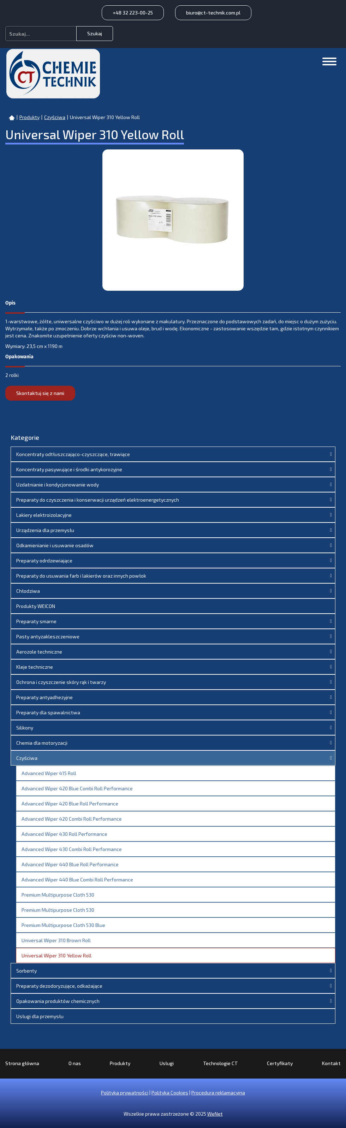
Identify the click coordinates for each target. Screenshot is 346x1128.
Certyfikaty (280, 1063)
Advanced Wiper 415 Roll (49, 773)
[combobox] (41, 33)
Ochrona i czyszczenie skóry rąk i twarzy (61, 682)
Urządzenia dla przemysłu (45, 530)
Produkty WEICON (35, 606)
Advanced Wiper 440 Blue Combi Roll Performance (77, 879)
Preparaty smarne (36, 621)
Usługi (167, 1063)
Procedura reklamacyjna (218, 1092)
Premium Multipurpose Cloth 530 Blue (63, 925)
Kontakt (331, 1063)
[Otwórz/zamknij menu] (329, 61)
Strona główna (22, 1063)
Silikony (24, 727)
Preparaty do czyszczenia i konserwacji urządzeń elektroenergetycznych (97, 499)
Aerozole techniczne (39, 651)
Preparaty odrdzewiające (44, 560)
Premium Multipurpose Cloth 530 (58, 894)
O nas (74, 1063)
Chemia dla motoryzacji (41, 742)
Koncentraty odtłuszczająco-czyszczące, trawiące (73, 454)
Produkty (120, 1063)
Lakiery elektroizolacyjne (44, 515)
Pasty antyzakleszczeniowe (47, 636)
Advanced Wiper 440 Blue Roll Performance (70, 864)
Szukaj (94, 33)
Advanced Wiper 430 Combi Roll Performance (72, 849)
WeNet (215, 1113)
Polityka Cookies (169, 1092)
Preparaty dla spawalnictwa (48, 712)
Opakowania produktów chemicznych (58, 1001)
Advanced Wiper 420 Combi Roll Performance (72, 818)
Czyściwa (26, 758)
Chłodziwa (28, 590)
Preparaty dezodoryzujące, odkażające (59, 985)
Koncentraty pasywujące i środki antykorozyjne (69, 469)
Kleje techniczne (34, 666)
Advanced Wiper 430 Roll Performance (64, 834)
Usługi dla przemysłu (40, 1016)
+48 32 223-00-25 (133, 12)
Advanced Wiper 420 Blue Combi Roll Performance (77, 788)
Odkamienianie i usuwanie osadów (55, 545)
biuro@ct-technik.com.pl (213, 12)
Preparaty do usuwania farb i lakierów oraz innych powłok (81, 575)
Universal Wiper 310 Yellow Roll (56, 955)
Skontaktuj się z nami (40, 393)
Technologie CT (220, 1063)
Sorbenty (26, 970)
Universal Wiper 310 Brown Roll (56, 940)
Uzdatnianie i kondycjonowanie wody (57, 484)
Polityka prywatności (124, 1092)
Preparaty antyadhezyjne (44, 697)
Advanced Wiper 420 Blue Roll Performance (70, 803)
